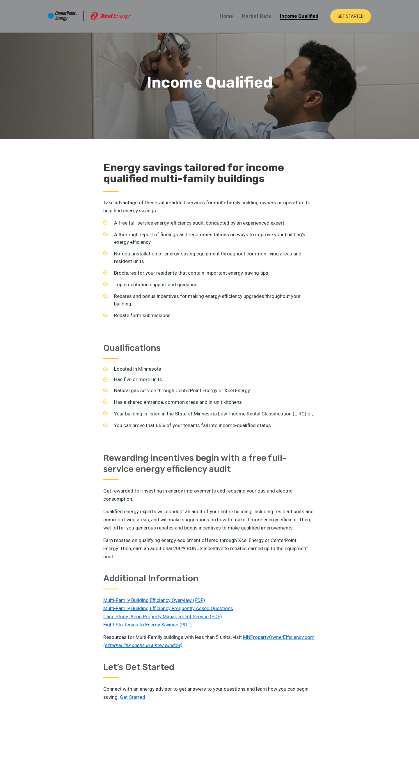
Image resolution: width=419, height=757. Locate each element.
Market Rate (256, 16)
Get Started (351, 16)
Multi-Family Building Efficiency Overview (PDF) (154, 600)
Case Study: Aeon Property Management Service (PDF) (162, 616)
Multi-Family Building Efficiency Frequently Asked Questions (168, 608)
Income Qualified (299, 16)
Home (226, 16)
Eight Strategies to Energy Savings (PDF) (147, 625)
